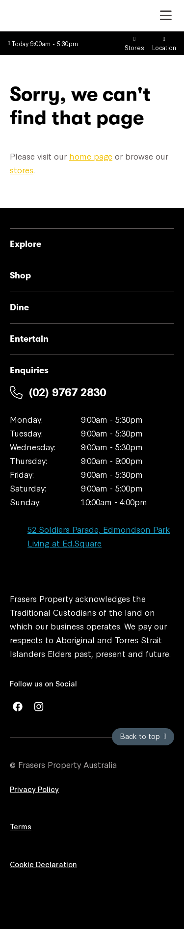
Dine (19, 307)
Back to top (143, 736)
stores (21, 169)
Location (164, 44)
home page (90, 156)
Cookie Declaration (43, 864)
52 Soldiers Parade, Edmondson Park (98, 529)
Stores (134, 44)
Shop (20, 275)
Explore (25, 244)
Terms (20, 826)
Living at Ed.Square (64, 542)
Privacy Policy (34, 789)
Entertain (29, 339)
